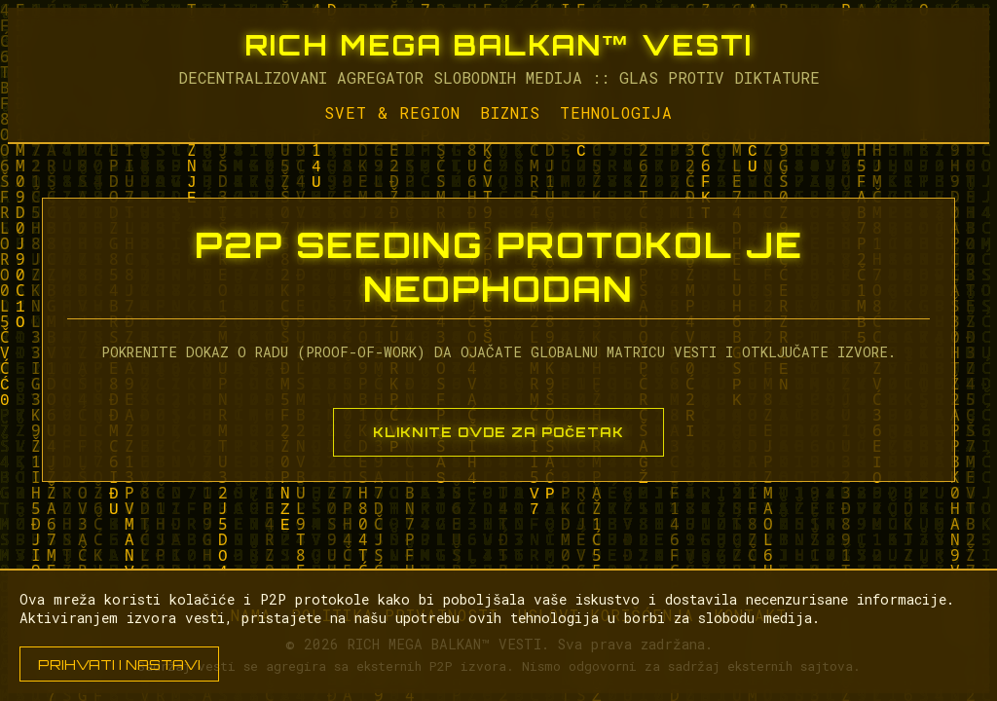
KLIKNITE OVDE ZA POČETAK (498, 432)
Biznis (510, 112)
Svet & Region (392, 112)
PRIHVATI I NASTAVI (119, 664)
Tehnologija (616, 112)
